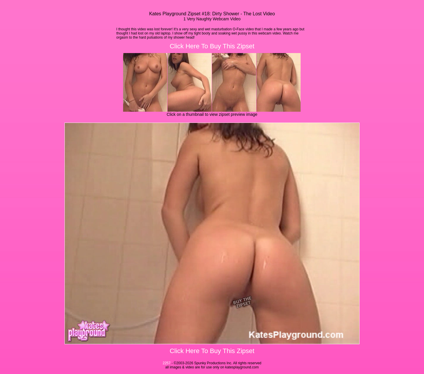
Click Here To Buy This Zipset (212, 46)
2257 (166, 363)
